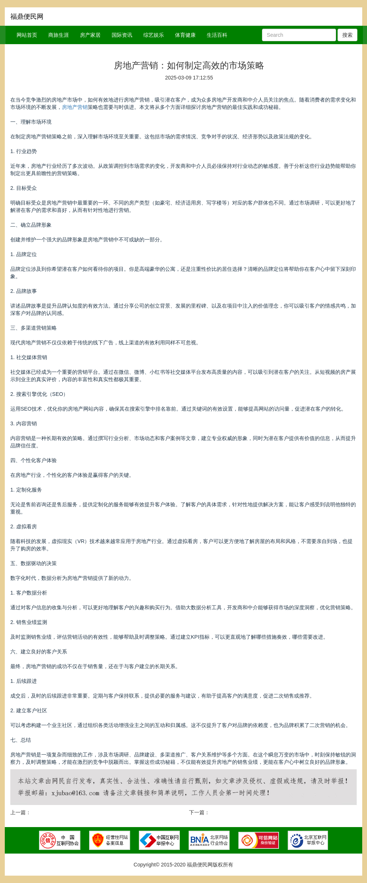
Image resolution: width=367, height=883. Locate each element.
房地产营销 (75, 107)
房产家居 (90, 35)
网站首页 (27, 35)
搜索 (347, 35)
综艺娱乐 (153, 35)
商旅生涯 (58, 35)
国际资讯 (122, 35)
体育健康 (185, 35)
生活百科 (217, 35)
